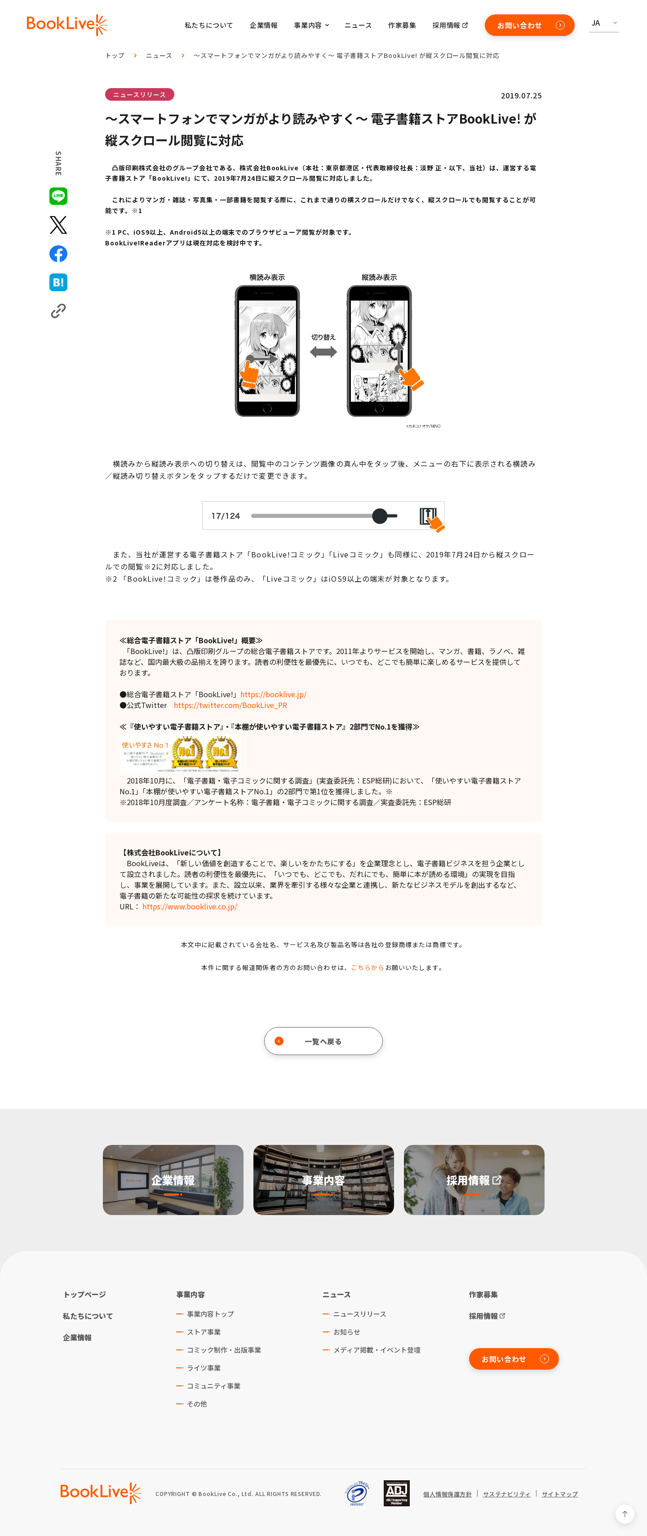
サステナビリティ (507, 1494)
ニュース (358, 25)
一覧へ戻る (308, 1041)
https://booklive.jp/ (273, 694)
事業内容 (190, 1294)
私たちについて (209, 25)
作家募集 (402, 25)
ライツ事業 (204, 1367)
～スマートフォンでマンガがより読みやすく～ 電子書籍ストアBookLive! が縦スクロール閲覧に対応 (347, 55)
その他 (197, 1403)
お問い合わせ (531, 25)
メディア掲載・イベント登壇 (377, 1349)
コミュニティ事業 (213, 1385)
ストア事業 (204, 1331)
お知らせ (346, 1331)
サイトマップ (560, 1494)
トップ (115, 55)
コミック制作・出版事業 (224, 1349)
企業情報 (264, 25)
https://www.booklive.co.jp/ (189, 906)
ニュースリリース (139, 94)
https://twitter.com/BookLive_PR (230, 704)
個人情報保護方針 (447, 1494)
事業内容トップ (210, 1313)
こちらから (368, 967)
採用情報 (447, 25)
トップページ (84, 1294)
